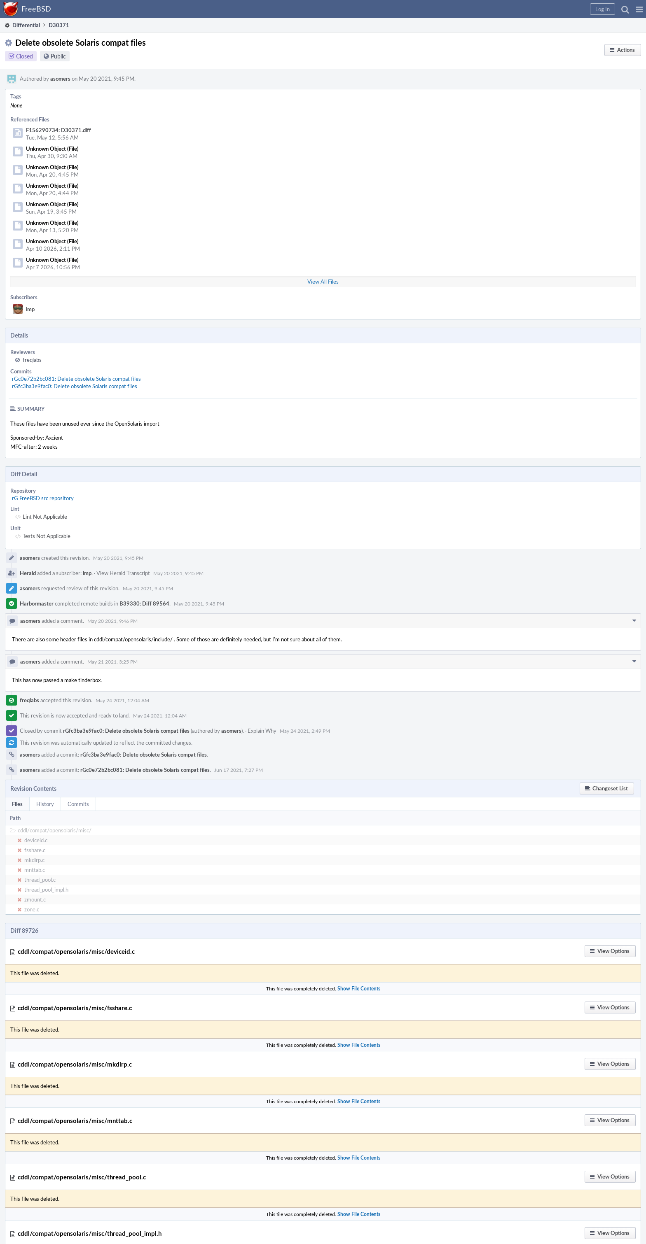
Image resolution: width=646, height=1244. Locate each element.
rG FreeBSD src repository (43, 498)
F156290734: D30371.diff (58, 130)
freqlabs (32, 359)
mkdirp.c (34, 860)
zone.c (31, 909)
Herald (28, 573)
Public (58, 56)
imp (30, 309)
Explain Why (262, 730)
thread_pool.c (40, 879)
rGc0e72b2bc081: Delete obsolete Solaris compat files (76, 378)
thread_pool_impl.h (46, 889)
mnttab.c (34, 870)
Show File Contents (358, 988)
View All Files (323, 281)
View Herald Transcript (123, 573)
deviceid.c (35, 840)
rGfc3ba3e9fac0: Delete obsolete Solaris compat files (74, 386)
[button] (639, 9)
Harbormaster (37, 603)
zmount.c (35, 899)
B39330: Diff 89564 (144, 603)
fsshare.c (34, 850)
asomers (60, 78)
